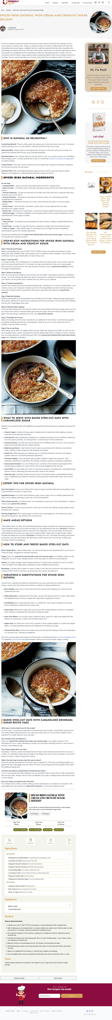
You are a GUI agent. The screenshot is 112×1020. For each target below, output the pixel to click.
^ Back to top (10, 1011)
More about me (98, 89)
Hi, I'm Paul (25, 1011)
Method (50, 841)
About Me (65, 3)
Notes (69, 841)
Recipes (55, 3)
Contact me (34, 1011)
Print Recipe (34, 814)
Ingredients (9, 841)
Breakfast (8, 10)
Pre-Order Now (97, 161)
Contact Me (75, 3)
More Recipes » (98, 252)
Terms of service (56, 1011)
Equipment (30, 841)
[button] (70, 854)
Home (47, 3)
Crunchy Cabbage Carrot (67, 637)
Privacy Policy (87, 3)
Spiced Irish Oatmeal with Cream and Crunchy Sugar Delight (28, 10)
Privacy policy (45, 1011)
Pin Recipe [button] (45, 814)
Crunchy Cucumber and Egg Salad (61, 159)
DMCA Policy (34, 1013)
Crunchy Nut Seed (18, 639)
